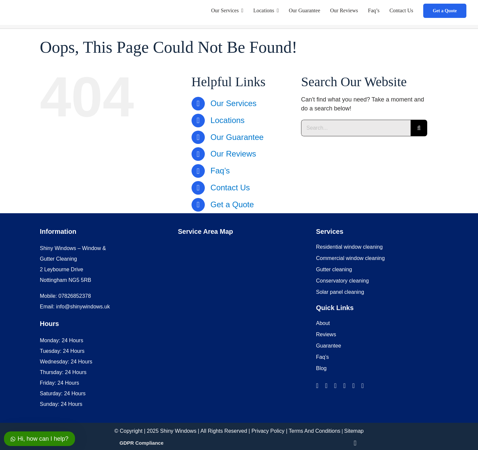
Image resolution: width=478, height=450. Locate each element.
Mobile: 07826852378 (65, 296)
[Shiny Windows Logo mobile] (52, 5)
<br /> (228, 321)
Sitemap (354, 431)
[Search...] (356, 128)
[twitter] (335, 385)
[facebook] (317, 385)
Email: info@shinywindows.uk (75, 306)
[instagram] (326, 385)
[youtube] (353, 385)
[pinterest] (362, 385)
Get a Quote (232, 204)
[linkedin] (344, 385)
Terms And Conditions (315, 431)
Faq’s (220, 170)
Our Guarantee (237, 137)
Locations (227, 120)
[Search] (419, 128)
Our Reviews (233, 153)
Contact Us (230, 187)
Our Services (233, 103)
